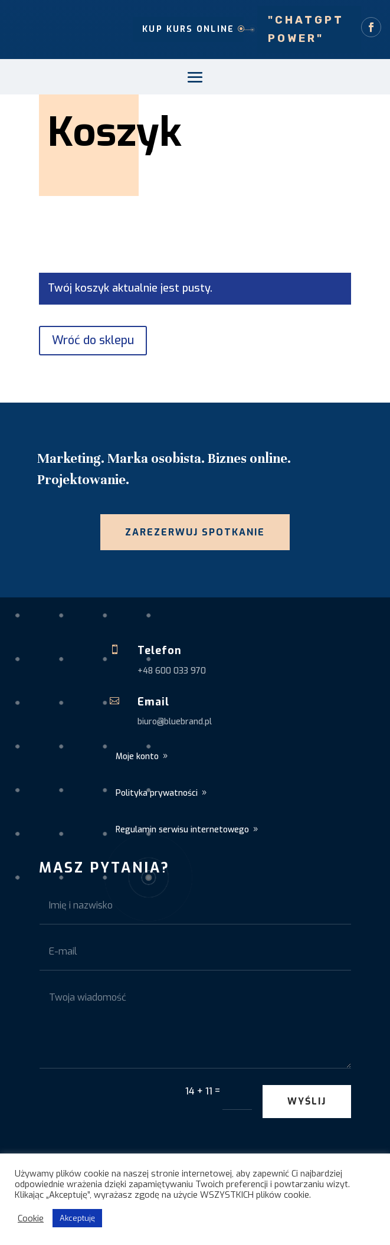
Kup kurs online (188, 29)
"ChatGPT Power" (306, 29)
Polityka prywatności (157, 793)
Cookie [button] (31, 1218)
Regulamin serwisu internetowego (182, 829)
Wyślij (306, 1101)
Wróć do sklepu (93, 340)
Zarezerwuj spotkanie (195, 532)
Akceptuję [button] (77, 1218)
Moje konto (137, 756)
